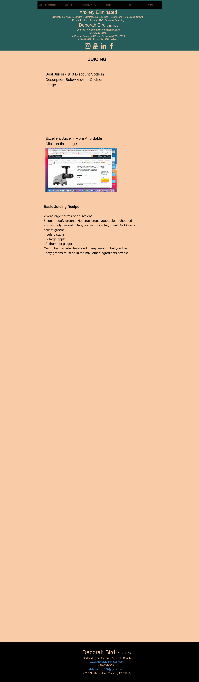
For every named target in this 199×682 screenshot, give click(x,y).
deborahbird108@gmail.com (106, 669)
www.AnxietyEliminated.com (106, 661)
